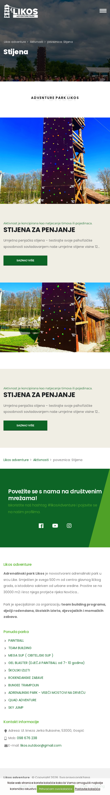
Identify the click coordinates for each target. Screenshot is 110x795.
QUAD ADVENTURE (22, 700)
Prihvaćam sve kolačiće (55, 789)
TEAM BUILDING (20, 648)
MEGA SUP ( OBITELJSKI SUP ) (30, 655)
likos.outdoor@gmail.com (40, 745)
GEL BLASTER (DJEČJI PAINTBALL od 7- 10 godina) (46, 662)
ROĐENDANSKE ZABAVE (25, 677)
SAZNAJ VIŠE (25, 260)
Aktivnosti (36, 42)
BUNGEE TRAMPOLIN (23, 685)
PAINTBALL (16, 640)
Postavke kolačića (87, 789)
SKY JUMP (15, 707)
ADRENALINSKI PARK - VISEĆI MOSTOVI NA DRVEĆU (46, 692)
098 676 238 (27, 738)
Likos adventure (15, 42)
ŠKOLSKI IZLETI (19, 670)
